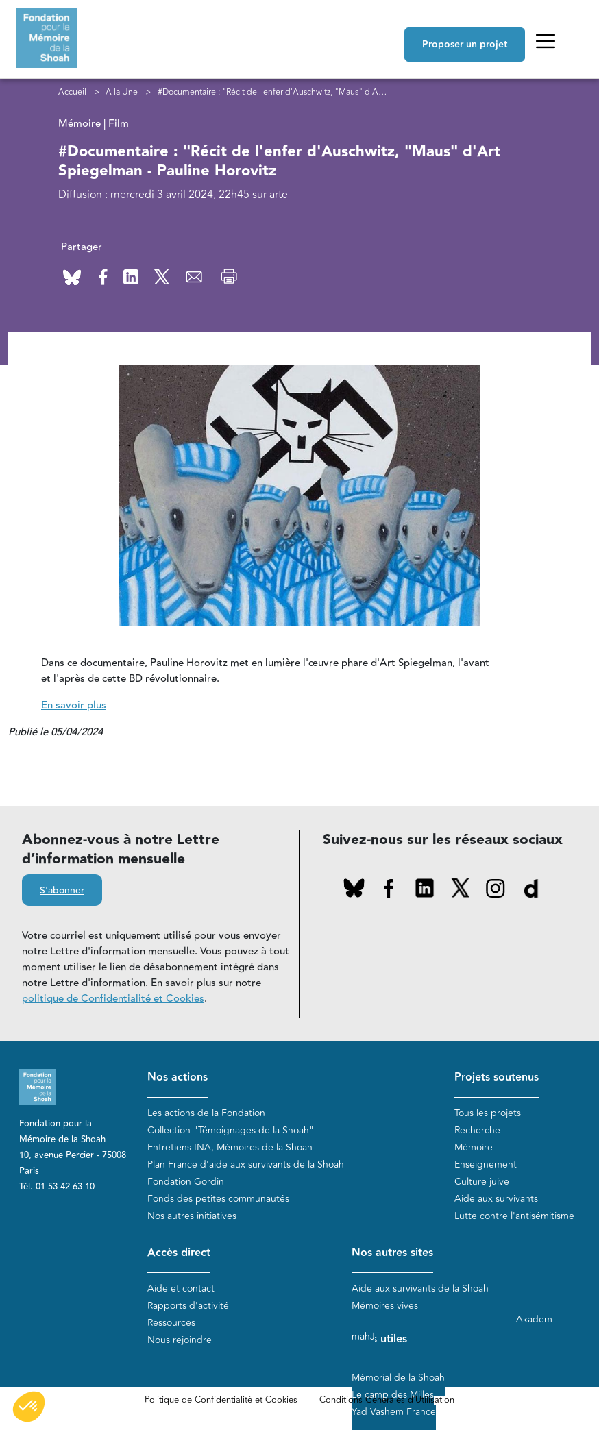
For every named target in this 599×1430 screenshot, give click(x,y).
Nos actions (177, 1077)
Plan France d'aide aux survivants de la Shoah (245, 1164)
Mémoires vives (385, 1305)
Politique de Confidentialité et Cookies (221, 1400)
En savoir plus (73, 705)
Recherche (477, 1130)
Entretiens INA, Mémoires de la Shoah (230, 1147)
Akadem (534, 1319)
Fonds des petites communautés (218, 1199)
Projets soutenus (496, 1077)
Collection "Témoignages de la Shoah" (230, 1130)
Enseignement (485, 1164)
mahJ (363, 1336)
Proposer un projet (464, 44)
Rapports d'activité (188, 1305)
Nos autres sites (392, 1252)
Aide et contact (181, 1288)
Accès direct (178, 1252)
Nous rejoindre (179, 1340)
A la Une (122, 92)
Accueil (72, 92)
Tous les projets (487, 1113)
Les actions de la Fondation (206, 1113)
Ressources (171, 1323)
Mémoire (473, 1147)
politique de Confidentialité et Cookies (113, 999)
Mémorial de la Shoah (398, 1377)
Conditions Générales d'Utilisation (386, 1400)
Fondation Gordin (185, 1181)
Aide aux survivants (496, 1199)
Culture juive (481, 1181)
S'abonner (62, 890)
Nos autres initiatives (191, 1216)
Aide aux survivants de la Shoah (420, 1288)
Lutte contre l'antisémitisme (514, 1216)
